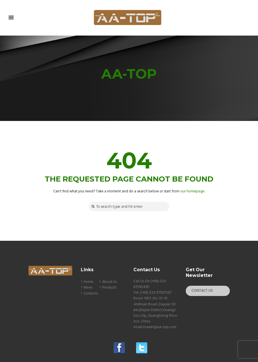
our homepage (192, 191)
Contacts (91, 294)
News (88, 288)
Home (88, 282)
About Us (109, 282)
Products (109, 288)
